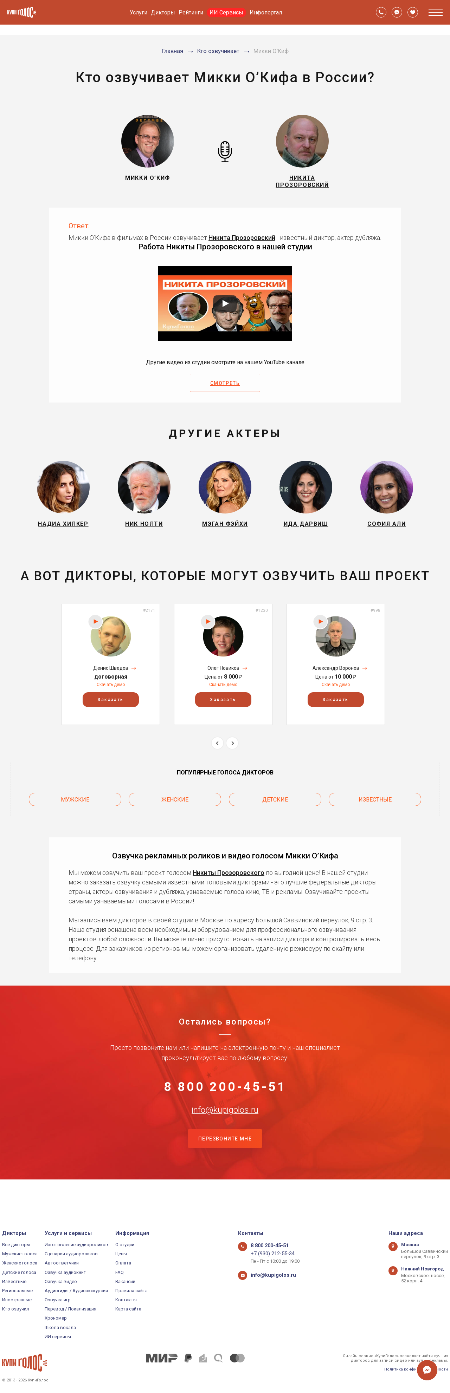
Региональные (17, 1290)
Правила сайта (131, 1290)
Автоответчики (62, 1263)
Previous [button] (217, 757)
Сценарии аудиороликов (71, 1253)
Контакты (126, 1299)
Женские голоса (19, 1263)
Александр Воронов (336, 682)
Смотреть (225, 389)
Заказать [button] (110, 713)
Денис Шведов (110, 682)
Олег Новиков (223, 682)
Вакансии (125, 1281)
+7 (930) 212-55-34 (269, 1253)
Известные (375, 811)
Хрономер (56, 1318)
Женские (174, 811)
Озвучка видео (61, 1281)
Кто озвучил (15, 1309)
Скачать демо (111, 698)
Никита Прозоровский (241, 243)
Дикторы (163, 12)
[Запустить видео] (225, 309)
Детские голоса (19, 1272)
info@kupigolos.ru (225, 1135)
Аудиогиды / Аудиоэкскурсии (76, 1290)
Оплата (123, 1263)
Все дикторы (16, 1244)
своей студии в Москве (188, 929)
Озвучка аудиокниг (65, 1272)
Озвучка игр (58, 1299)
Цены (121, 1253)
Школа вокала (60, 1327)
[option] (111, 678)
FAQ (119, 1272)
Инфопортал (266, 12)
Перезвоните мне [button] (225, 1170)
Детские (275, 811)
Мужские (75, 811)
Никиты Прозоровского (228, 882)
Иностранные (17, 1299)
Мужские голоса (20, 1253)
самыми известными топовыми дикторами (206, 891)
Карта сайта (128, 1309)
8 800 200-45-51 (225, 1100)
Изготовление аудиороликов (76, 1244)
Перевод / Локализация (70, 1309)
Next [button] (232, 757)
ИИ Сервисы (226, 12)
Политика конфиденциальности (416, 1369)
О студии (124, 1244)
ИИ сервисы (58, 1336)
